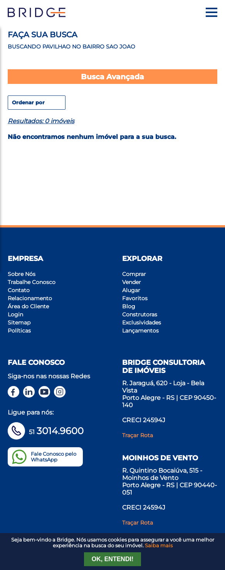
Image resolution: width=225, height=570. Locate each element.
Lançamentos (140, 330)
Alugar (131, 290)
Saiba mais (159, 545)
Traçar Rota (137, 435)
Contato (19, 290)
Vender (131, 282)
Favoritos (135, 298)
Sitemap (19, 322)
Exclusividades (141, 322)
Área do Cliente (28, 306)
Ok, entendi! (112, 559)
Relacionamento (30, 298)
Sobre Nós (21, 274)
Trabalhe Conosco (31, 282)
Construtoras (139, 314)
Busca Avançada (112, 76)
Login (15, 314)
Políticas (19, 330)
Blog (128, 306)
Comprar (134, 274)
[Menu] (211, 12)
